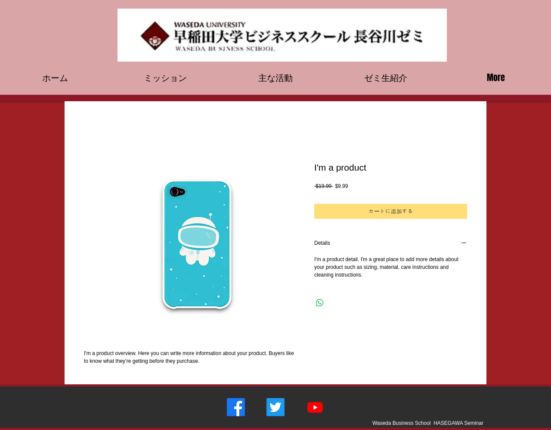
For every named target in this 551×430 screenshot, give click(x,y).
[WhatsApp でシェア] (320, 303)
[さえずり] (275, 407)
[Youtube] (315, 407)
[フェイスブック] (236, 407)
